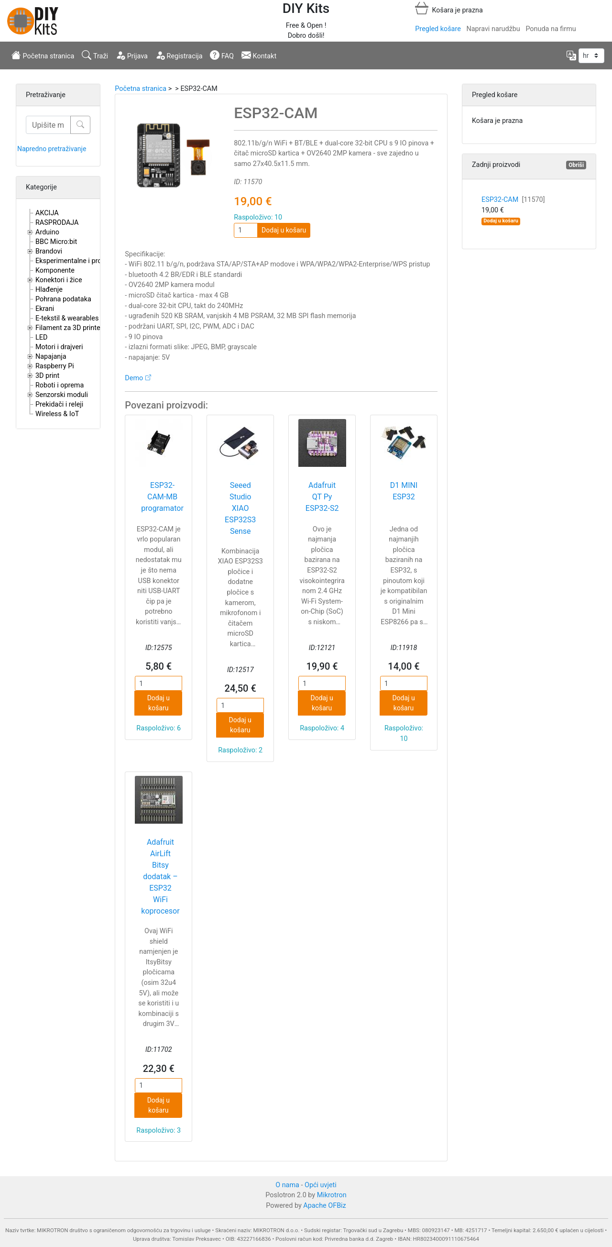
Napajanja (50, 357)
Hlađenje (49, 290)
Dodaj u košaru (284, 230)
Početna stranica (42, 55)
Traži (95, 55)
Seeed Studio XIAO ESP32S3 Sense (240, 508)
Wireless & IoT (57, 414)
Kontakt (258, 55)
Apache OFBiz (324, 1206)
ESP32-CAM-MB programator (162, 497)
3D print (47, 376)
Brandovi (48, 251)
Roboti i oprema (59, 385)
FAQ (222, 55)
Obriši (576, 165)
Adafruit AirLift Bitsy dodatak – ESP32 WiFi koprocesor (160, 877)
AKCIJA (47, 213)
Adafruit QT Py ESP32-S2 (322, 497)
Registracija (179, 55)
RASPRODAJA (57, 223)
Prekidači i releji (59, 404)
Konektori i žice (58, 280)
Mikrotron (332, 1195)
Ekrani (44, 309)
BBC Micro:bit (56, 242)
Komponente (55, 270)
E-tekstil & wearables (66, 318)
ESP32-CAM (513, 200)
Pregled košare (437, 29)
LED (41, 337)
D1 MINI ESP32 (404, 491)
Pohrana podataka (63, 299)
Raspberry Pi (54, 366)
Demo (134, 378)
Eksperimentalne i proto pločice (83, 261)
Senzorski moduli (61, 395)
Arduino (47, 232)
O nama (287, 1185)
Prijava (132, 55)
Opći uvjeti (321, 1185)
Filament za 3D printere (70, 328)
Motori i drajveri (59, 347)
